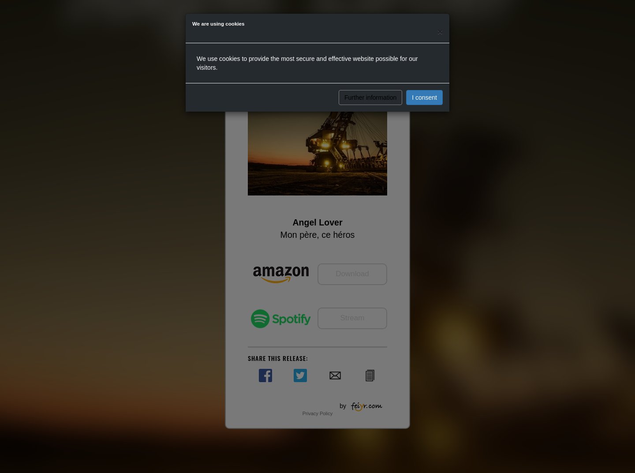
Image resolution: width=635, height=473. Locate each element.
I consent (424, 97)
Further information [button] (370, 97)
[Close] (440, 31)
